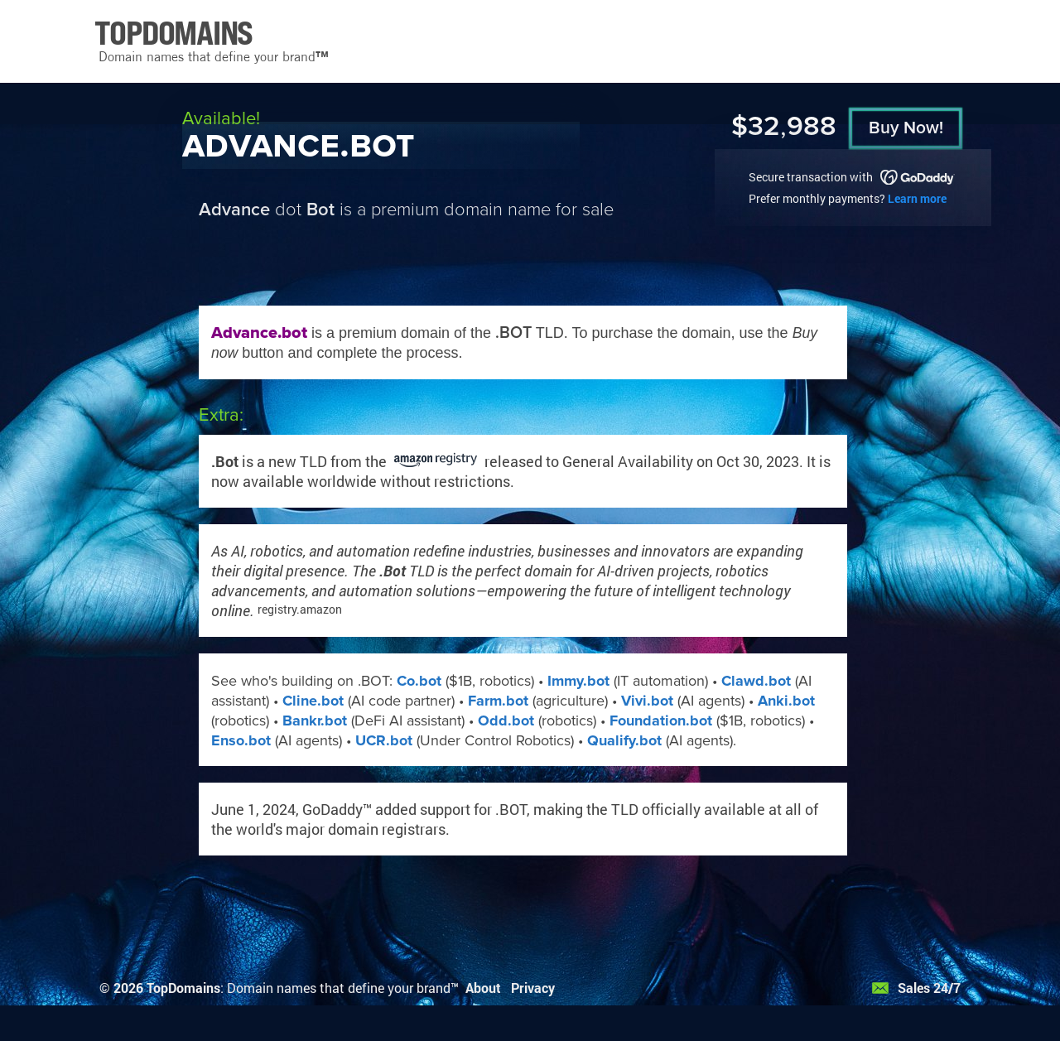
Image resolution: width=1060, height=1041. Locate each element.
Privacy (533, 987)
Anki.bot (786, 701)
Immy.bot (578, 681)
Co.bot (419, 681)
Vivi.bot (647, 701)
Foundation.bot (661, 720)
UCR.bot (383, 740)
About (483, 987)
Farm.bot (498, 701)
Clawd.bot (756, 681)
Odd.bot (506, 720)
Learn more (917, 198)
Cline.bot (313, 701)
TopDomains (183, 987)
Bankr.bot (314, 720)
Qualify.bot (624, 740)
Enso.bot (241, 740)
